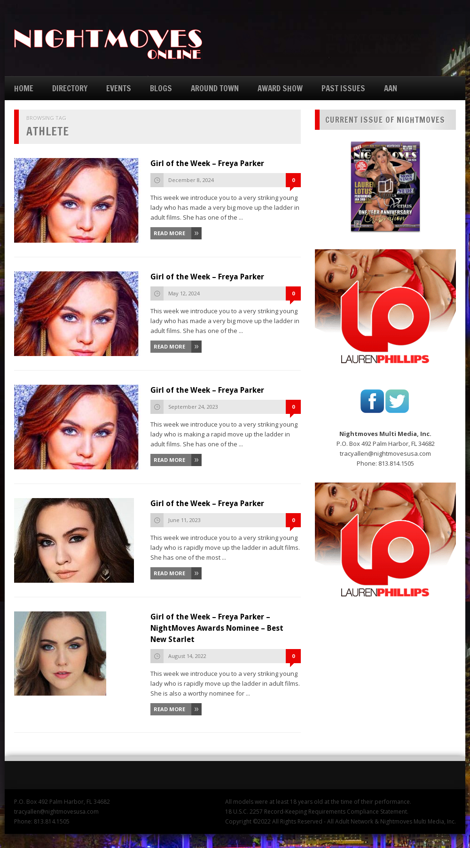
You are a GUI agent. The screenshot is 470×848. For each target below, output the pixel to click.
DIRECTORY (69, 88)
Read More (169, 233)
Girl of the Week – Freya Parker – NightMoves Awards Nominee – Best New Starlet (216, 628)
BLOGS (161, 88)
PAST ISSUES (343, 88)
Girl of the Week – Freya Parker (207, 163)
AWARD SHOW (280, 88)
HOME (23, 88)
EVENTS (118, 88)
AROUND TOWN (215, 88)
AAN (390, 88)
